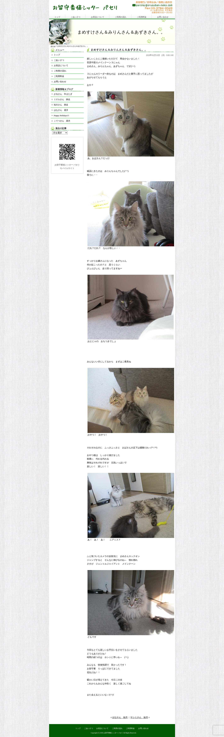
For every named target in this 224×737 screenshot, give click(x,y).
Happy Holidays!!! (61, 115)
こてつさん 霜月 (62, 121)
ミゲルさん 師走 (62, 99)
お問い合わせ (162, 17)
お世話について (97, 17)
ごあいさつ (75, 17)
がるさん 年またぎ (63, 94)
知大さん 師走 (61, 105)
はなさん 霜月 (61, 110)
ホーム (53, 46)
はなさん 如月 (120, 717)
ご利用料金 (141, 17)
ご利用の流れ (120, 17)
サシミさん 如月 (139, 717)
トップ (57, 17)
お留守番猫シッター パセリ (113, 733)
